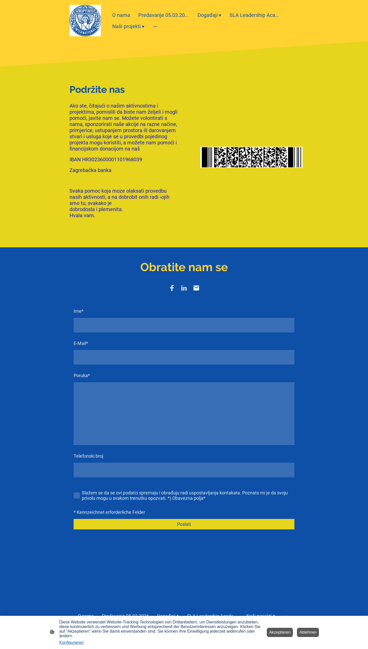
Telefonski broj (88, 456)
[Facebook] (172, 288)
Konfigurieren (71, 642)
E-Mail (81, 343)
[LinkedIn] (184, 288)
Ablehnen (308, 632)
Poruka (82, 375)
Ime (79, 311)
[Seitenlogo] (85, 20)
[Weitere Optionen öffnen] (155, 26)
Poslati (184, 524)
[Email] (196, 288)
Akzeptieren (280, 632)
